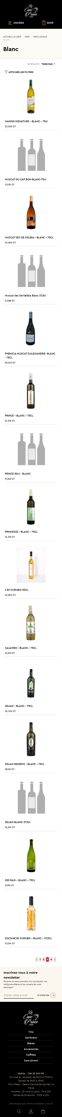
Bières (31, 1043)
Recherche (19, 1112)
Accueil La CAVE (12, 36)
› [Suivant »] (54, 959)
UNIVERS (16, 23)
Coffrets (31, 1054)
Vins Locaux (40, 36)
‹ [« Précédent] (36, 959)
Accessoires (31, 1049)
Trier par (47, 64)
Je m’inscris (43, 995)
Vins (27, 36)
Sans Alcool (31, 1060)
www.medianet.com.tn (40, 1103)
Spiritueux (31, 1037)
